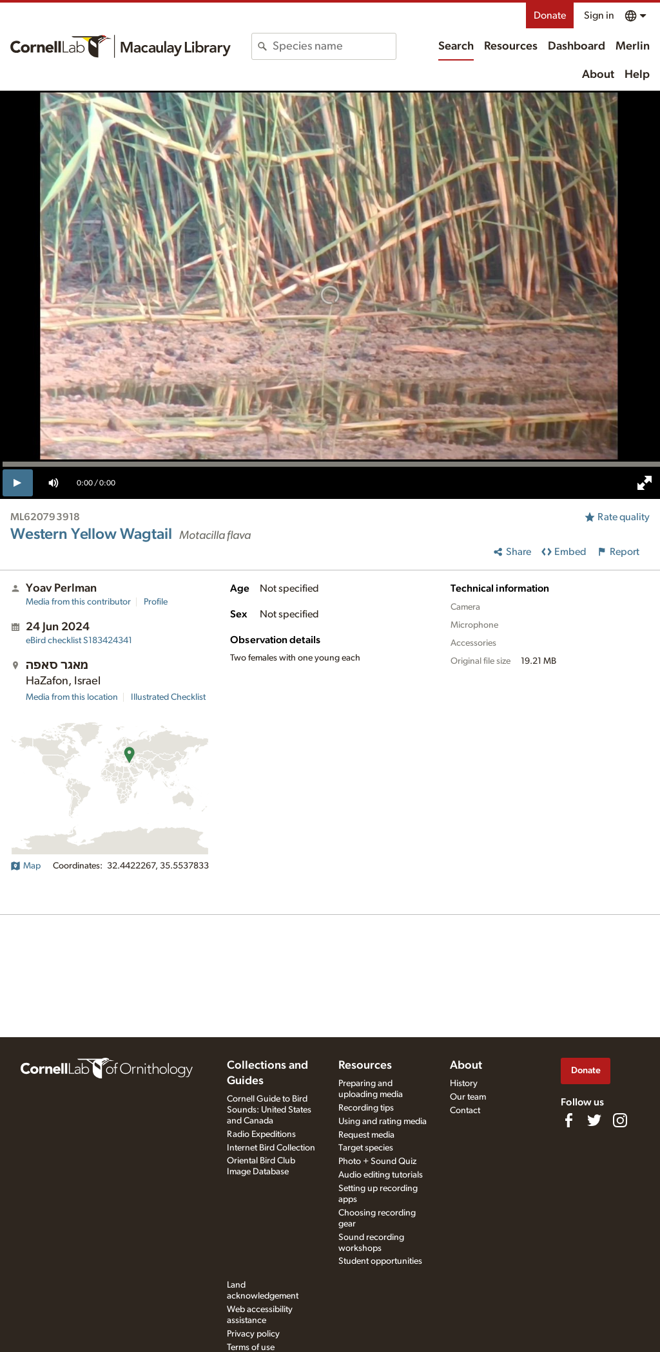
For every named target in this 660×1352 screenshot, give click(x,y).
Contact (465, 1110)
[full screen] (644, 483)
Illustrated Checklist (168, 697)
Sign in (599, 15)
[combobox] (334, 46)
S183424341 (79, 640)
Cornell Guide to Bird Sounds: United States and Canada (269, 1109)
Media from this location (72, 697)
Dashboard (576, 46)
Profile (156, 601)
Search (456, 46)
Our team (468, 1097)
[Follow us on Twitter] (594, 1120)
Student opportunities (380, 1261)
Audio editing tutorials (380, 1174)
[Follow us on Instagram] (620, 1120)
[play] (18, 482)
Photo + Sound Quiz (377, 1161)
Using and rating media (382, 1121)
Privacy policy (253, 1333)
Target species (365, 1147)
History (464, 1083)
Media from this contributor (78, 601)
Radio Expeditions (261, 1134)
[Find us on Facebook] (568, 1120)
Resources (511, 46)
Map (25, 865)
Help (637, 74)
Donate (550, 15)
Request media (366, 1135)
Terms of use (251, 1347)
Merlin (633, 46)
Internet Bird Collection (271, 1147)
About (598, 74)
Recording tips (366, 1108)
